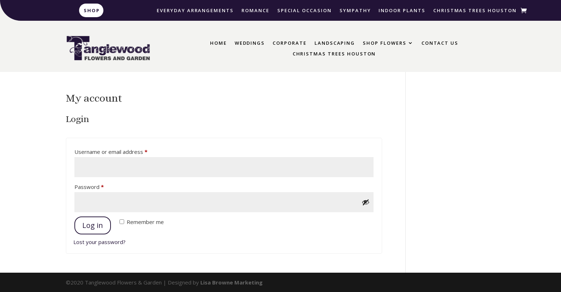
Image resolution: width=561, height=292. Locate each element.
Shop (92, 10)
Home (218, 43)
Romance (255, 11)
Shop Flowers (384, 43)
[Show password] (366, 202)
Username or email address (122, 150)
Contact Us (440, 43)
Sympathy (355, 11)
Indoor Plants (402, 11)
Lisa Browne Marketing (231, 282)
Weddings (250, 43)
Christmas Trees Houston (475, 11)
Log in (92, 225)
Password (100, 185)
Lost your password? (99, 241)
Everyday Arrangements (195, 11)
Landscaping (334, 43)
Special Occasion (304, 11)
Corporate (290, 43)
